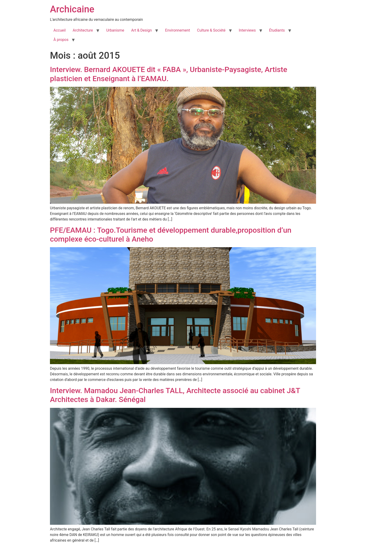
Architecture (83, 30)
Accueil (59, 30)
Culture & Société (211, 30)
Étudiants (277, 30)
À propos (60, 39)
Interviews (247, 30)
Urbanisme (115, 30)
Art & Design (141, 30)
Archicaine (72, 9)
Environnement (177, 30)
